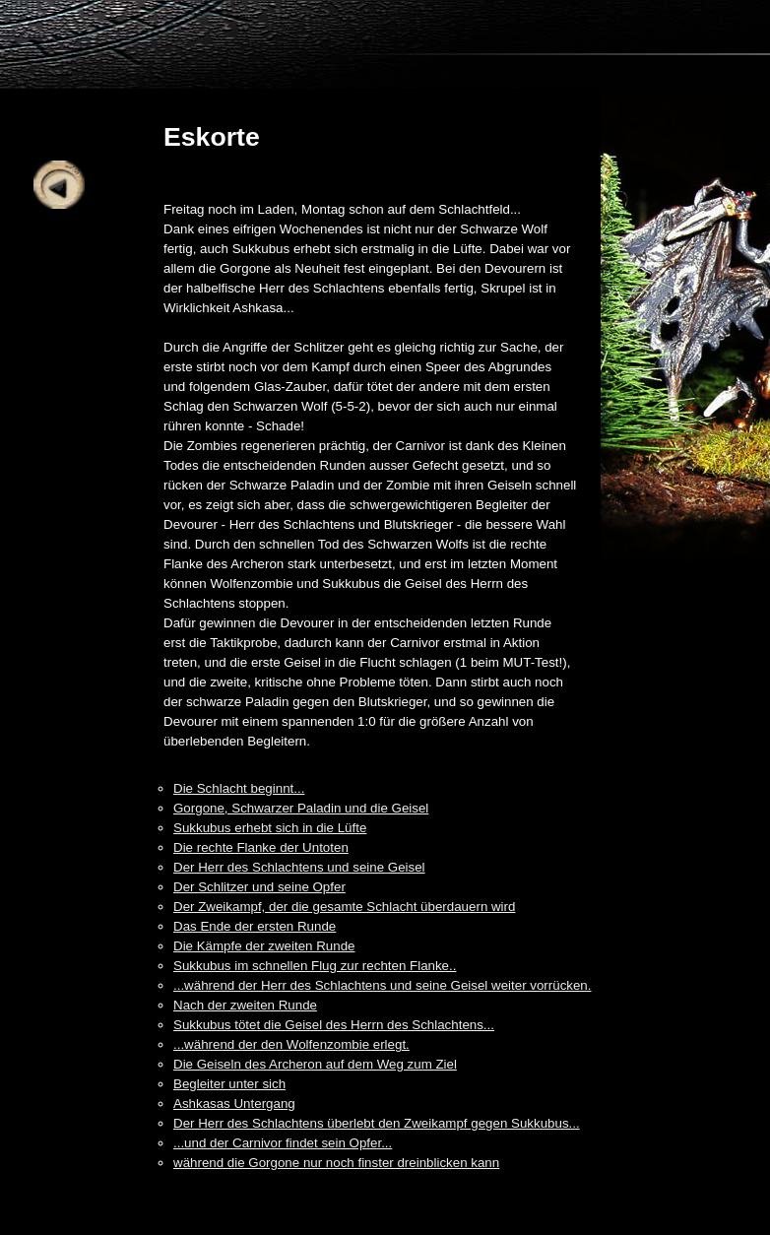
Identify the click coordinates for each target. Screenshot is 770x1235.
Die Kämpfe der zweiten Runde (263, 946)
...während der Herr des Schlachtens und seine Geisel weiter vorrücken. (382, 985)
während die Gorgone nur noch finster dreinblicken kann (336, 1162)
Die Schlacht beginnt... (238, 788)
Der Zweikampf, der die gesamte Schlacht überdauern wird (344, 906)
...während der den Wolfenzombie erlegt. (291, 1044)
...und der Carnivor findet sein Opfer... (282, 1143)
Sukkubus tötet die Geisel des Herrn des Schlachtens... (333, 1024)
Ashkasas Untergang (234, 1103)
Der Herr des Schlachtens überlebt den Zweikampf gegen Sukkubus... (376, 1123)
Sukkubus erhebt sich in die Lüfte (269, 827)
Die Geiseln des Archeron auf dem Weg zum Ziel (315, 1064)
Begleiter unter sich (229, 1083)
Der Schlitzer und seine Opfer (259, 886)
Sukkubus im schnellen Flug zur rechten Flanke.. (314, 965)
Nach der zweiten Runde (245, 1005)
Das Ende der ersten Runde (254, 926)
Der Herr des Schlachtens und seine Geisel (299, 867)
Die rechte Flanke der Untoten (261, 847)
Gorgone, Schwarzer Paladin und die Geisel (300, 808)
